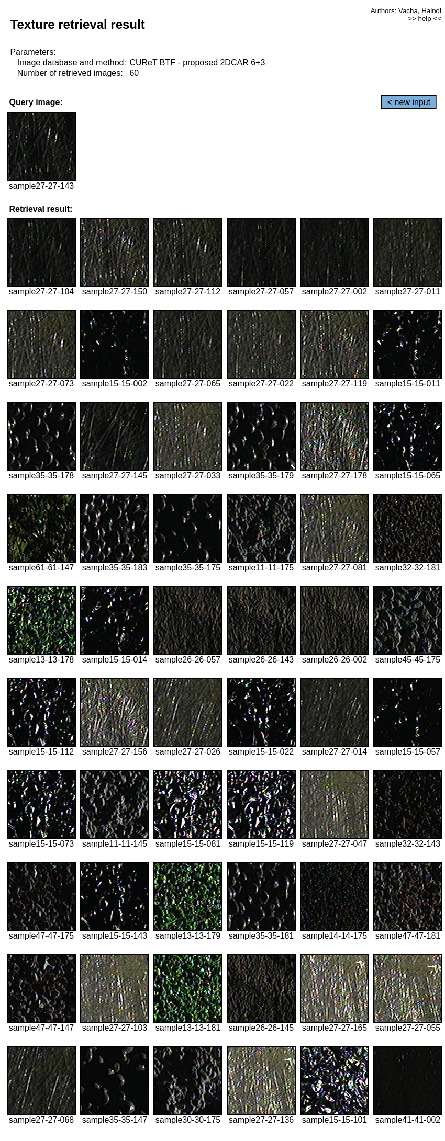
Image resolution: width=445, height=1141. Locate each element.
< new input (408, 102)
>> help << (424, 18)
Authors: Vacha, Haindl (406, 11)
